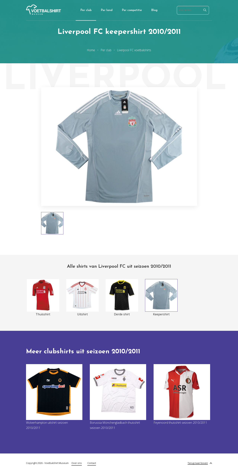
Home (91, 50)
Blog (154, 10)
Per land (106, 10)
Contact (91, 463)
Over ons (76, 463)
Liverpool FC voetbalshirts (134, 50)
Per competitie (132, 10)
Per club (85, 10)
